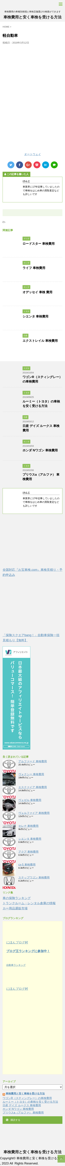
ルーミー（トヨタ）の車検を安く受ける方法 (30, 1101)
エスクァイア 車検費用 (32, 787)
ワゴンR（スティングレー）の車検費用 (27, 1098)
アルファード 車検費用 (32, 761)
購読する (13, 1120)
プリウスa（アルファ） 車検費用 (23, 1112)
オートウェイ (32, 154)
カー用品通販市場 (15, 908)
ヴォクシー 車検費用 (31, 774)
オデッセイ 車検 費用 (37, 292)
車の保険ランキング (17, 898)
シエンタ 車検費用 (35, 316)
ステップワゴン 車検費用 (34, 877)
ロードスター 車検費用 (39, 243)
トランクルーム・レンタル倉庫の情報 (29, 903)
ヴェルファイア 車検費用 (34, 813)
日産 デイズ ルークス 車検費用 (22, 1105)
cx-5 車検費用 (27, 864)
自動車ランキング (16, 965)
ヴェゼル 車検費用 (29, 800)
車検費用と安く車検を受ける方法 (32, 17)
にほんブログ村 (17, 942)
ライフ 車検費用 (34, 268)
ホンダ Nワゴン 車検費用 (40, 450)
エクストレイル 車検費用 (40, 340)
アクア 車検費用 (28, 851)
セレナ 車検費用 (28, 825)
